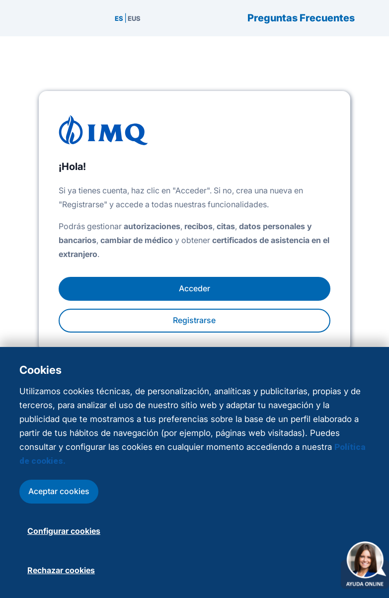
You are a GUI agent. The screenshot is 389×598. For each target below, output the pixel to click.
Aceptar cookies (58, 491)
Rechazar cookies (61, 570)
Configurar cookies (63, 531)
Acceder (194, 288)
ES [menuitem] (119, 18)
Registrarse (194, 320)
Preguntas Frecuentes (301, 18)
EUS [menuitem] (134, 18)
